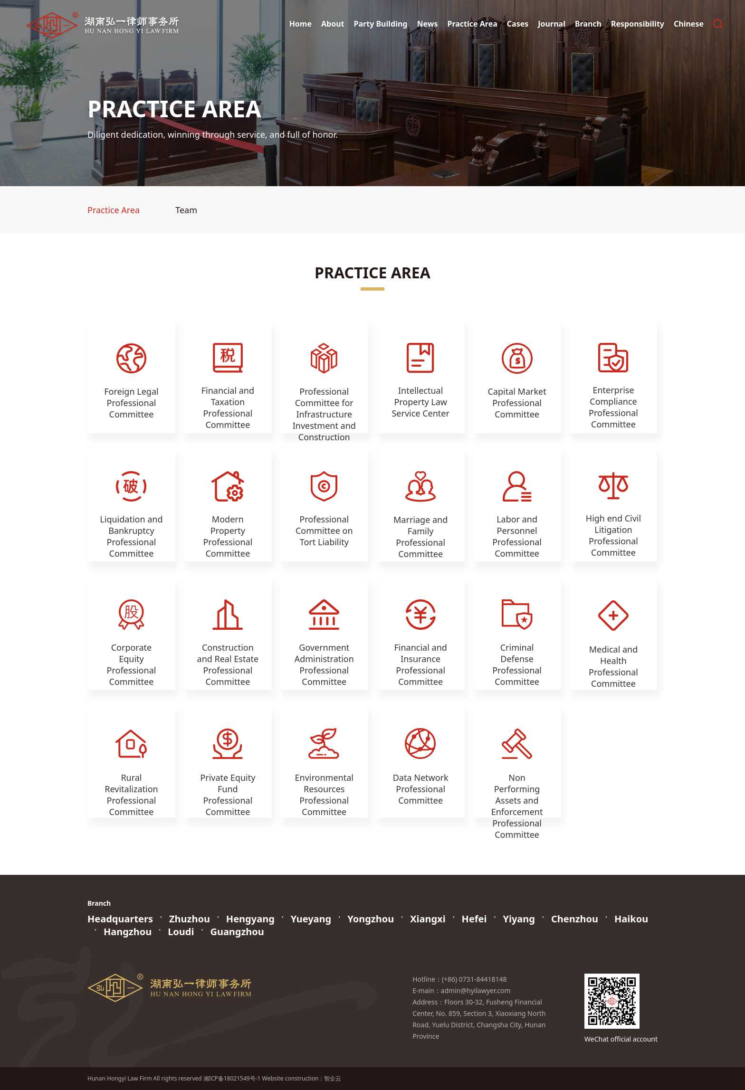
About (332, 24)
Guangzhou (237, 931)
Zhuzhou (189, 918)
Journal (551, 24)
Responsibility (637, 24)
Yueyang (311, 918)
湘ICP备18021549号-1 (232, 1078)
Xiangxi (428, 918)
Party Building (381, 24)
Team (186, 210)
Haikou (631, 918)
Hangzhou (128, 931)
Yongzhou (370, 918)
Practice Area (472, 24)
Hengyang (250, 918)
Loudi (181, 931)
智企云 (332, 1078)
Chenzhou (574, 918)
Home (300, 24)
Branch (588, 24)
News (427, 24)
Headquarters (120, 918)
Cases (517, 24)
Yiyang (519, 918)
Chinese (689, 24)
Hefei (474, 918)
